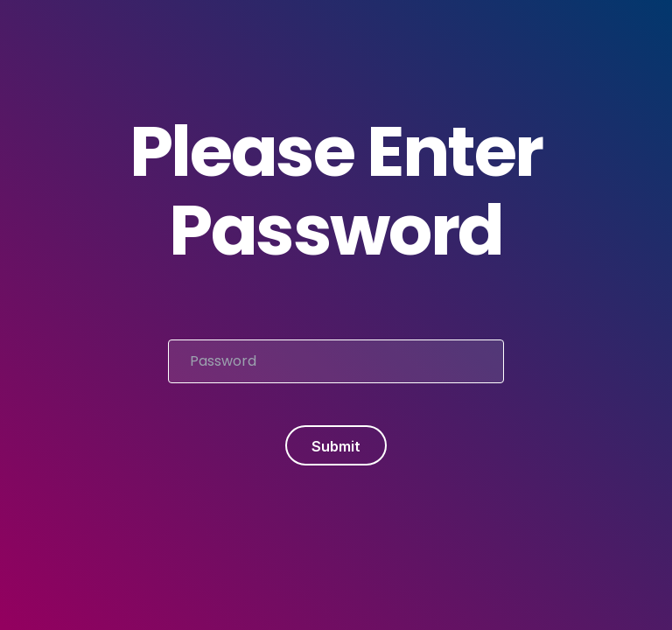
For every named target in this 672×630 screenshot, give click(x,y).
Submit (336, 446)
